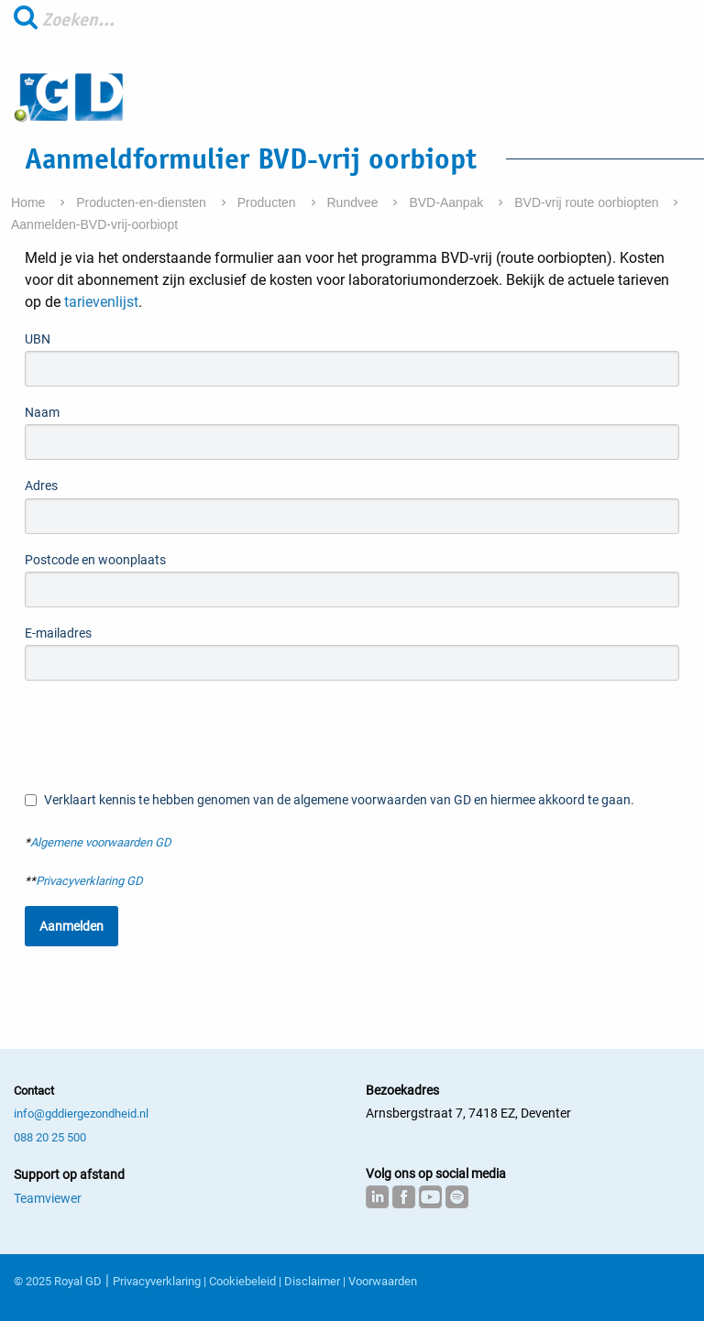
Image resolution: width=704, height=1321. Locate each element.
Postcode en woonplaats (95, 559)
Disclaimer (312, 1281)
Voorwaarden (382, 1281)
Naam (42, 412)
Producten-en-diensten (143, 202)
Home (30, 202)
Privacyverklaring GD (89, 881)
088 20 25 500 (50, 1137)
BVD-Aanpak (448, 202)
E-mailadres (58, 633)
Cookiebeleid (242, 1281)
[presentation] (164, 734)
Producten (268, 202)
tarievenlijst (99, 302)
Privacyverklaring (157, 1281)
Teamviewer (48, 1198)
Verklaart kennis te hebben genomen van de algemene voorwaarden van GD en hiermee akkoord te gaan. (329, 800)
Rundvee (354, 202)
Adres (41, 485)
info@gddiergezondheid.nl (81, 1113)
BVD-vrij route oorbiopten (588, 202)
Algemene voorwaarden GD (100, 842)
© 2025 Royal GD (58, 1281)
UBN (37, 339)
